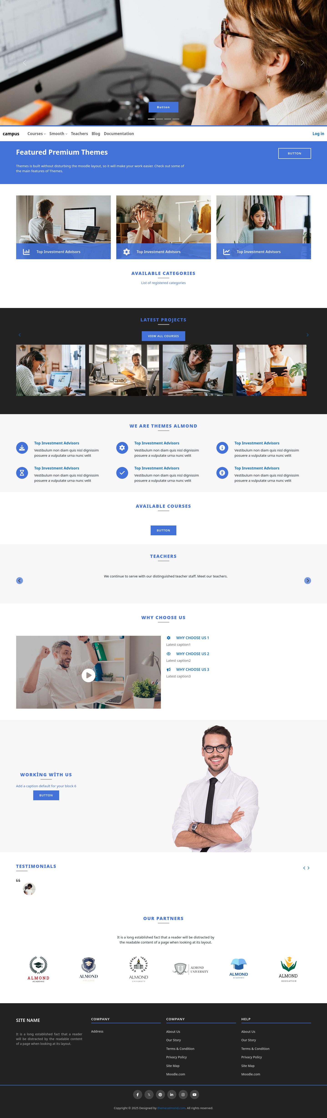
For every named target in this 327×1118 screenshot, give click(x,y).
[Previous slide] (19, 580)
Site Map (173, 1066)
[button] (19, 334)
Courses (35, 133)
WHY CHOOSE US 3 (187, 669)
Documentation (119, 133)
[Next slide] (307, 580)
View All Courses (163, 336)
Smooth (56, 133)
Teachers (79, 133)
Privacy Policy (176, 1057)
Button (163, 107)
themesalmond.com (171, 1108)
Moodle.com (175, 1074)
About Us (173, 1031)
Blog (96, 133)
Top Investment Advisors (56, 443)
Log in (318, 133)
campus (11, 133)
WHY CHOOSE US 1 (187, 637)
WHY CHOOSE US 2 (187, 653)
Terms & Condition (180, 1048)
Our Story (173, 1040)
